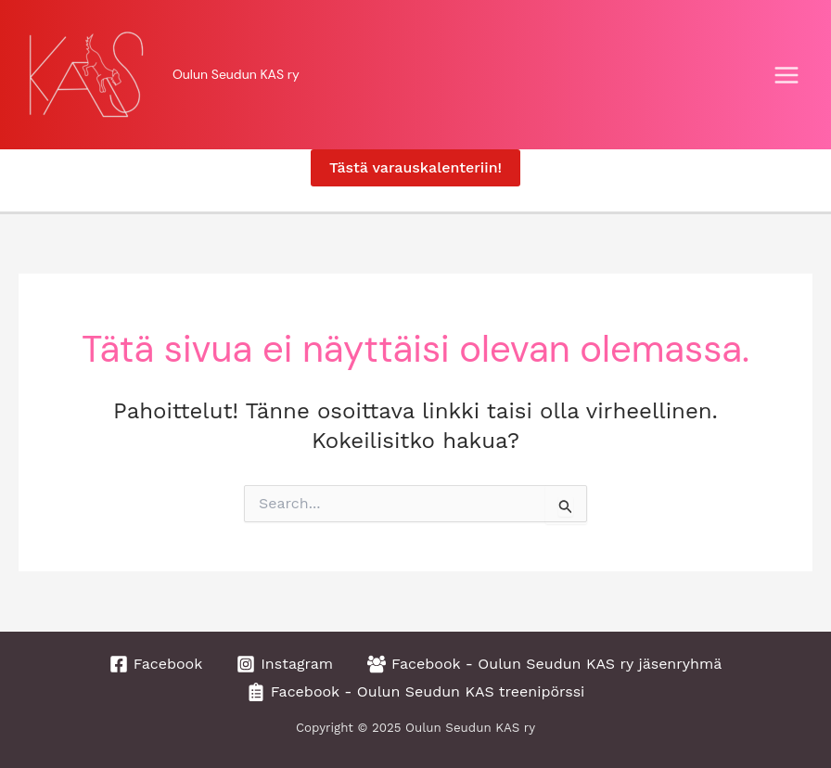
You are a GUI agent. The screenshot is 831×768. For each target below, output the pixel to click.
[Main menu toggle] (786, 75)
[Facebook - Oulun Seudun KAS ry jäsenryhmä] (544, 664)
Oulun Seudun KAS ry (236, 74)
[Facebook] (156, 664)
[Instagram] (285, 664)
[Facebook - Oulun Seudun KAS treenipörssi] (416, 692)
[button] (415, 167)
